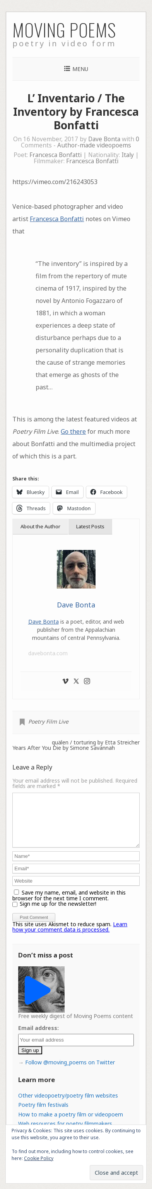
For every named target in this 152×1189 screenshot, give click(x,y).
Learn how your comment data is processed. (69, 936)
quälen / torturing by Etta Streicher (96, 742)
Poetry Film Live (48, 721)
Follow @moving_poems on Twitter (70, 1071)
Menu (80, 69)
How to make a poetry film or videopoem (70, 1123)
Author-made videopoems (94, 145)
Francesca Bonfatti (55, 155)
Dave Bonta (104, 139)
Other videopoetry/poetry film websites (68, 1104)
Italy (127, 155)
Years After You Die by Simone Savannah (63, 748)
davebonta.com (48, 653)
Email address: (38, 1037)
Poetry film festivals (43, 1114)
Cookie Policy (38, 1158)
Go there (73, 431)
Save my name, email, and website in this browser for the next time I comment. (69, 904)
